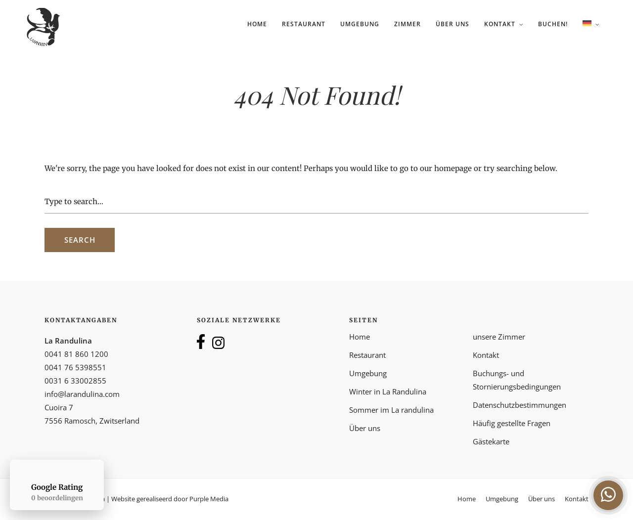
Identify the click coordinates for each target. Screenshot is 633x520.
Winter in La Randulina (387, 391)
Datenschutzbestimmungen (519, 405)
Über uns (452, 24)
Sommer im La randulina (391, 410)
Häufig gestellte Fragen (511, 423)
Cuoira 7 (59, 407)
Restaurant (303, 24)
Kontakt (499, 24)
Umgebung (359, 24)
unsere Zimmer (499, 337)
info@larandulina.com (82, 394)
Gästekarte (491, 441)
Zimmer (407, 24)
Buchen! (553, 24)
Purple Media (208, 498)
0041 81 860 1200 (76, 354)
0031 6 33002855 (75, 381)
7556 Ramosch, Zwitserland (92, 421)
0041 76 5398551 (75, 367)
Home (257, 24)
